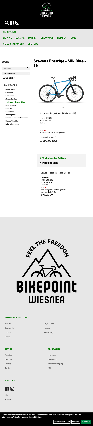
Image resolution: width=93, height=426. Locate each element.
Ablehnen (75, 421)
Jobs (73, 38)
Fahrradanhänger (12, 124)
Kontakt (8, 399)
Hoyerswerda (49, 324)
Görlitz (7, 337)
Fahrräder (9, 31)
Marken (32, 38)
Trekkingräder (10, 115)
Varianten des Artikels (52, 158)
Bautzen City (9, 328)
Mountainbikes (11, 99)
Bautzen (8, 323)
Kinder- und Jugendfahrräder (16, 118)
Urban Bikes (10, 90)
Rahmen (8, 108)
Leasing (20, 38)
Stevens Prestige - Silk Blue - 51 (55, 172)
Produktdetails (48, 163)
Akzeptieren (86, 421)
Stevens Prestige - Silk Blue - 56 (59, 64)
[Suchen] (27, 68)
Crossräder (9, 96)
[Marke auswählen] (16, 73)
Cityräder (9, 93)
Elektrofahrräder (12, 121)
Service (7, 38)
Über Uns (33, 44)
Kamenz (47, 328)
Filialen (62, 38)
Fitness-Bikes (10, 105)
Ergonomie (47, 38)
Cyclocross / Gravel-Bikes (15, 102)
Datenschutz (53, 359)
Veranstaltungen (13, 44)
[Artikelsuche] (7, 23)
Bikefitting (8, 359)
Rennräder (9, 112)
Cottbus (8, 332)
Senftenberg (48, 332)
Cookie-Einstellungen (62, 421)
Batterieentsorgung (55, 364)
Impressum (52, 355)
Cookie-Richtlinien (35, 417)
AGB (49, 368)
